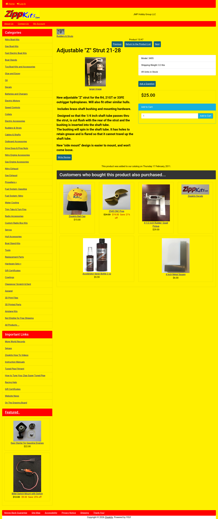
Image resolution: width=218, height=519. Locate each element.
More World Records (15, 341)
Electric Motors (12, 100)
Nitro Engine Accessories (17, 155)
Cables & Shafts (13, 134)
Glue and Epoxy (12, 73)
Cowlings (9, 277)
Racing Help (11, 382)
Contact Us (23, 23)
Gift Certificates (12, 270)
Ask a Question (147, 84)
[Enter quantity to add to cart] (169, 116)
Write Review (64, 157)
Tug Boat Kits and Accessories (20, 66)
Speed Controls (12, 107)
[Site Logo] (37, 14)
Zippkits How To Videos (16, 355)
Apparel (9, 291)
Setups (8, 348)
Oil (6, 80)
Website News (12, 396)
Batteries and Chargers (16, 94)
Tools (7, 250)
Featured (12, 412)
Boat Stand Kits (12, 243)
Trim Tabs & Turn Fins (15, 209)
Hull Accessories (13, 236)
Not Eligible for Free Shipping (19, 318)
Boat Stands (11, 60)
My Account (39, 23)
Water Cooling (12, 202)
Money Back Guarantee (15, 513)
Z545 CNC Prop (116, 211)
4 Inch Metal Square (175, 274)
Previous (117, 44)
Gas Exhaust (11, 175)
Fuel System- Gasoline (16, 189)
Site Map (36, 513)
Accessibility (51, 513)
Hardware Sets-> (13, 263)
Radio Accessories (14, 216)
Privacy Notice (69, 513)
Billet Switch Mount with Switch (27, 475)
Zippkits (109, 517)
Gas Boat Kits (11, 46)
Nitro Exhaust (11, 168)
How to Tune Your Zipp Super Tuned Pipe (25, 375)
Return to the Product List (138, 44)
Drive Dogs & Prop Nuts (16, 148)
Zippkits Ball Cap (77, 216)
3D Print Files (11, 297)
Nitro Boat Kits (12, 39)
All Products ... (12, 325)
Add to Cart (205, 116)
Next (157, 44)
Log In (21, 3)
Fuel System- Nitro (14, 196)
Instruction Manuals (15, 362)
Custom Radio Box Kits (16, 223)
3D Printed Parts (13, 304)
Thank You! (98, 513)
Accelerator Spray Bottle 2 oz (97, 273)
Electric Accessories (15, 121)
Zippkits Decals (195, 196)
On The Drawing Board (16, 402)
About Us (8, 23)
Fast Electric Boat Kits (16, 53)
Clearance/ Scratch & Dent (18, 284)
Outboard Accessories (16, 141)
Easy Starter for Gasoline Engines (27, 432)
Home (10, 3)
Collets (8, 114)
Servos (8, 230)
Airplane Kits (11, 311)
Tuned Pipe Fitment (14, 368)
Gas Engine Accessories (17, 162)
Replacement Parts (14, 257)
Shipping (84, 513)
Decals (8, 87)
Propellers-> (11, 182)
